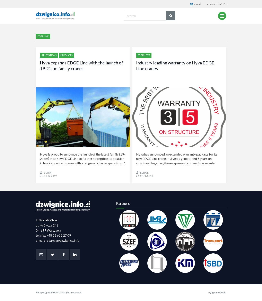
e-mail (195, 4)
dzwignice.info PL (216, 4)
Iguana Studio (219, 292)
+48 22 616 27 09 (58, 235)
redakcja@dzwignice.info (62, 240)
